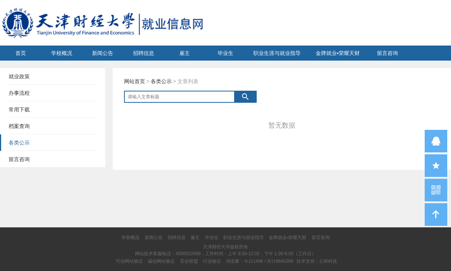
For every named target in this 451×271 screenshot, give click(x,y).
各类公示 (161, 81)
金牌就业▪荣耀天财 (338, 53)
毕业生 (225, 53)
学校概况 (61, 53)
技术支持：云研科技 (317, 261)
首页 (20, 53)
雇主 (184, 53)
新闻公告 (102, 53)
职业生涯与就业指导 (277, 53)
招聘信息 (143, 53)
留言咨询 (387, 53)
